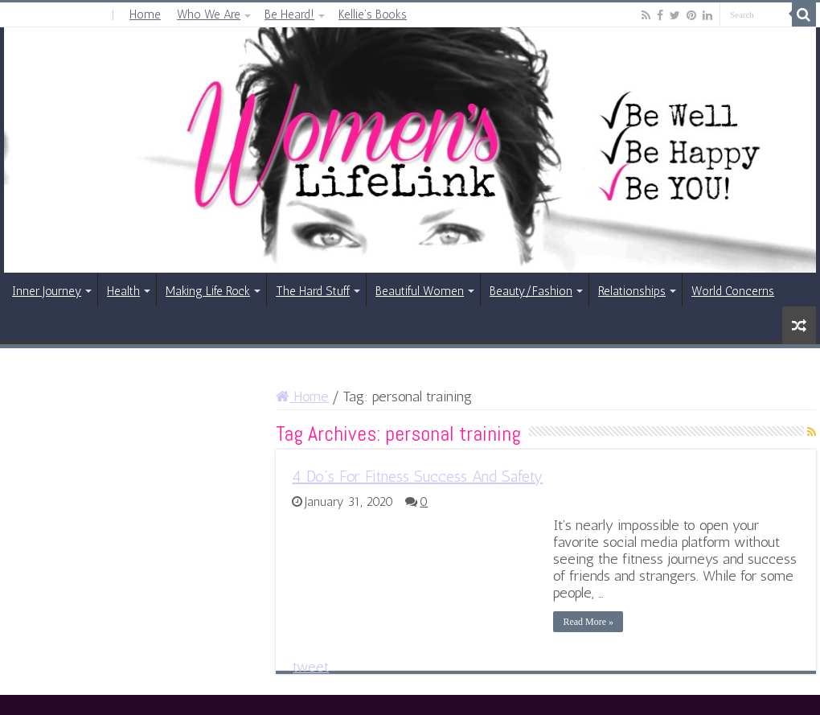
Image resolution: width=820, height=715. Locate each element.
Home (145, 14)
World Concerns (732, 291)
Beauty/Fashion (531, 291)
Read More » (588, 621)
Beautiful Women (419, 291)
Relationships (632, 291)
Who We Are (208, 14)
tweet (311, 667)
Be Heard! (289, 14)
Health (123, 291)
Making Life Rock (208, 291)
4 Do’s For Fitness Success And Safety (417, 476)
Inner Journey (46, 291)
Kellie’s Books (372, 14)
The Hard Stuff (313, 291)
